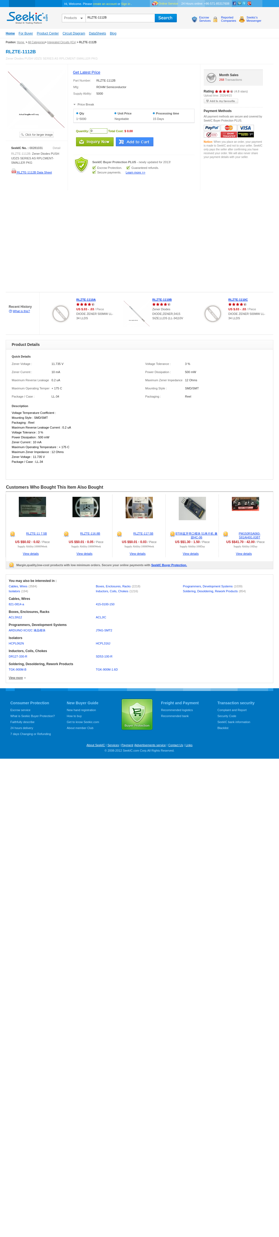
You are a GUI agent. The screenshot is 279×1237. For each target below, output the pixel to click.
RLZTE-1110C (238, 299)
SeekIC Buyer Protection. (169, 565)
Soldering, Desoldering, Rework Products (214, 591)
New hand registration (81, 710)
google (249, 3)
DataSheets (97, 33)
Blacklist (222, 728)
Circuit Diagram (74, 33)
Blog (113, 33)
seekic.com (27, 16)
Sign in (125, 3)
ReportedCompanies (228, 19)
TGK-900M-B (17, 669)
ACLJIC (101, 617)
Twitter (244, 3)
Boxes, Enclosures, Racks (118, 586)
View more (16, 677)
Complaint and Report (232, 710)
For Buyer (26, 33)
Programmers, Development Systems (212, 586)
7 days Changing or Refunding (30, 734)
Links (189, 745)
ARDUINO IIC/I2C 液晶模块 (27, 630)
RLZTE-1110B (162, 299)
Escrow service (20, 710)
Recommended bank (175, 716)
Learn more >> (135, 172)
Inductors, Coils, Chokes (117, 591)
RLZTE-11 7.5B (36, 533)
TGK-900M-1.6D (107, 669)
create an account (105, 3)
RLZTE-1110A (86, 299)
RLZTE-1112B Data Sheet (31, 172)
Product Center (48, 33)
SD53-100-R (104, 656)
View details (31, 553)
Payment (127, 745)
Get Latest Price (86, 72)
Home (10, 33)
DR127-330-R (18, 656)
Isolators (18, 591)
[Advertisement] (51, 241)
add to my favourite (221, 101)
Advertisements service (150, 745)
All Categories (36, 42)
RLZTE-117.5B (143, 533)
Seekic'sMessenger (254, 19)
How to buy (74, 716)
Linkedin (239, 3)
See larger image (36, 134)
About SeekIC (95, 745)
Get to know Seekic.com (83, 722)
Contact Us (175, 745)
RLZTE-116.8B (90, 533)
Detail (56, 148)
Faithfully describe (22, 722)
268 (221, 79)
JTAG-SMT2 (104, 630)
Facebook (234, 3)
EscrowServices (205, 19)
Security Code (226, 716)
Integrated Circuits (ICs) (61, 42)
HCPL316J (103, 643)
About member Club (80, 728)
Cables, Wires (23, 586)
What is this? (21, 311)
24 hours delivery (21, 728)
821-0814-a (16, 604)
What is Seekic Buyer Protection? (32, 716)
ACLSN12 (15, 617)
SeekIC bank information (233, 722)
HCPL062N (16, 643)
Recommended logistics (177, 710)
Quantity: (82, 130)
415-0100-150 (105, 604)
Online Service (168, 3)
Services (113, 745)
